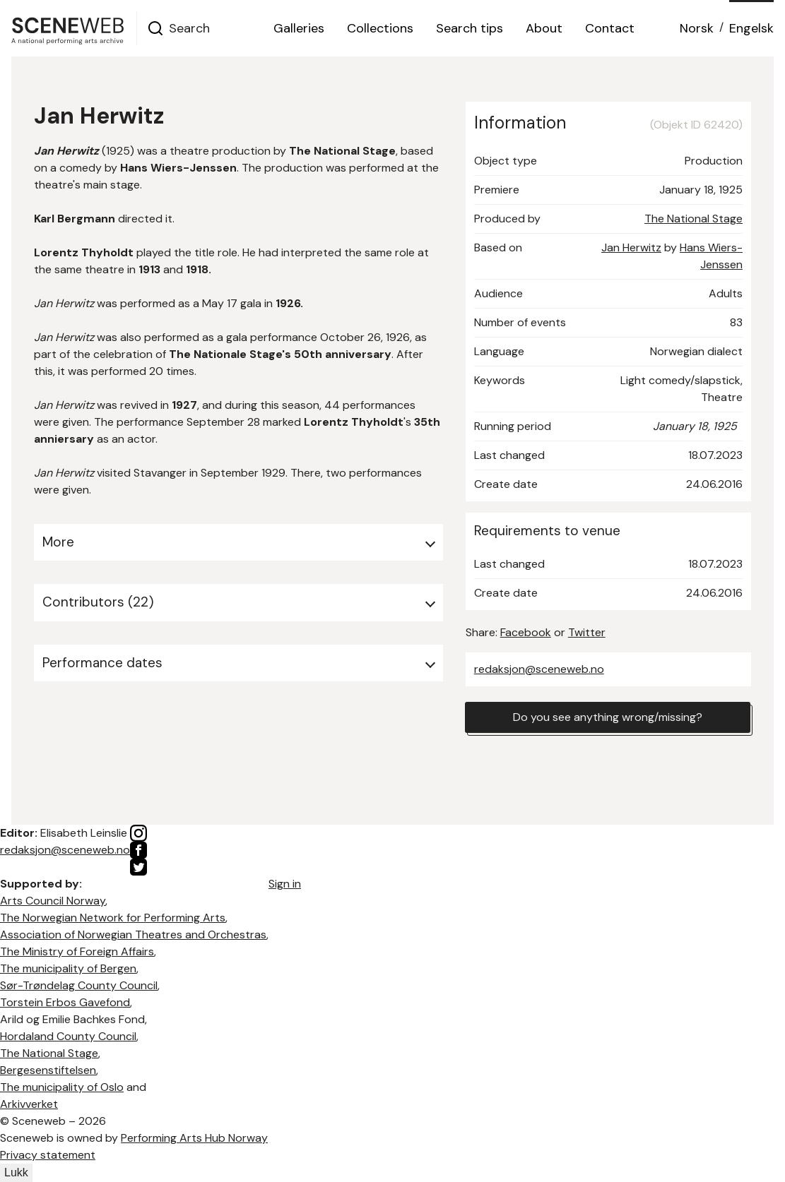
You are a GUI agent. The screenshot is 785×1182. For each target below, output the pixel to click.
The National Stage (693, 218)
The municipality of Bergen (68, 968)
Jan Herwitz (631, 247)
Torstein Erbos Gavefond (65, 1002)
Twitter (587, 632)
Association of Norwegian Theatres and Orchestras (133, 934)
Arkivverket (29, 1104)
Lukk (16, 1172)
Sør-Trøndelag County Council (79, 985)
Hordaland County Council (68, 1036)
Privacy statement (47, 1154)
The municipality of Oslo (62, 1087)
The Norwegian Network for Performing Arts (112, 917)
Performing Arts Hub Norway (194, 1137)
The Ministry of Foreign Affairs (77, 951)
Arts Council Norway (52, 900)
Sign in (284, 883)
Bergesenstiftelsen (48, 1070)
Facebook (525, 632)
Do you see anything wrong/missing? (607, 717)
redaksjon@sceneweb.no (539, 669)
